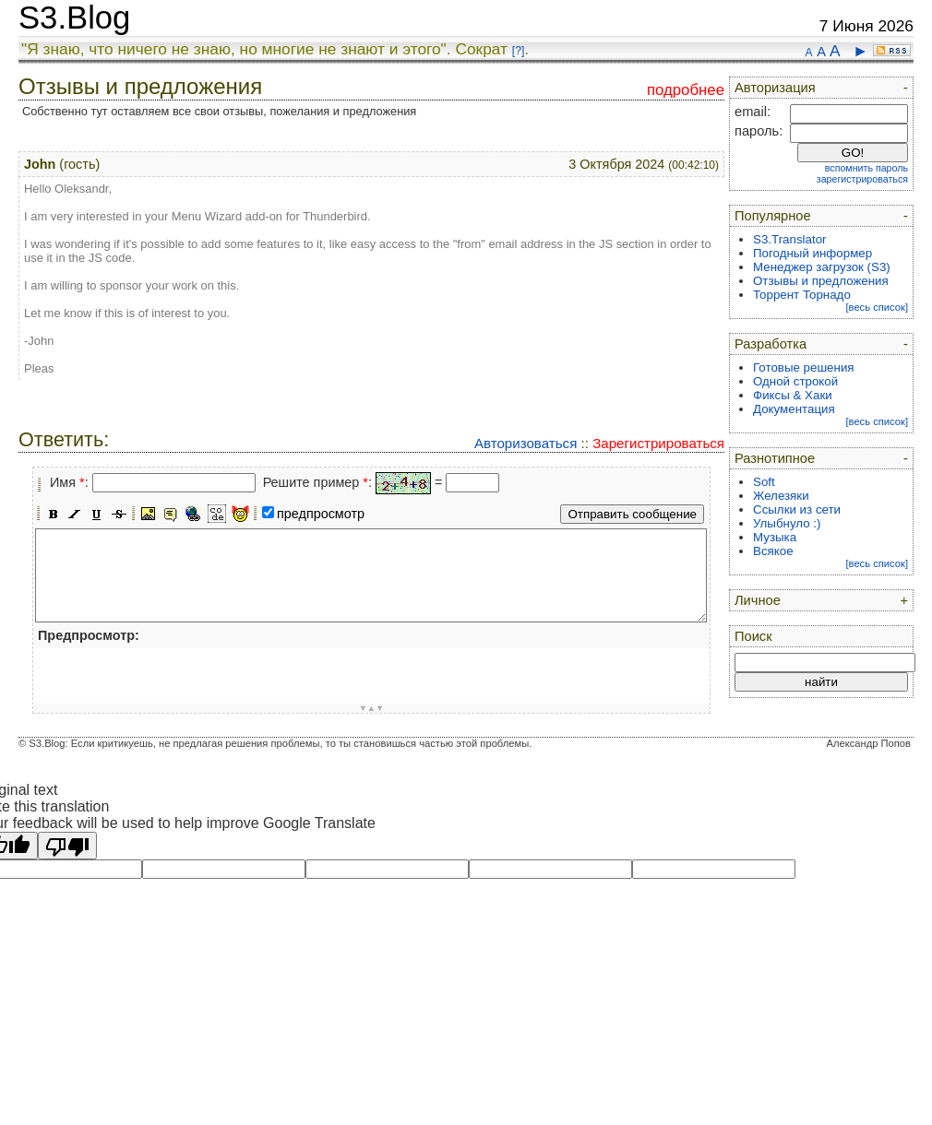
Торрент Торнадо (802, 295)
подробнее (685, 90)
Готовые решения (803, 367)
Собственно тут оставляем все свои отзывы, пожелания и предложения (219, 111)
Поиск (753, 636)
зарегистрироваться (862, 178)
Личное (758, 600)
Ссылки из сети (797, 509)
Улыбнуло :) (786, 523)
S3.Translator (790, 239)
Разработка (771, 344)
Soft (764, 482)
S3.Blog (74, 17)
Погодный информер (812, 253)
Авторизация (775, 87)
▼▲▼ (372, 708)
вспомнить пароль (866, 167)
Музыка (774, 537)
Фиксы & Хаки (792, 395)
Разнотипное (775, 458)
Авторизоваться (525, 443)
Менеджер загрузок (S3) (821, 267)
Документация (794, 409)
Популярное (773, 215)
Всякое (773, 551)
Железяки (781, 496)
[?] (518, 50)
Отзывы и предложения (821, 281)
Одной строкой (795, 381)
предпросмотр (320, 513)
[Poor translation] (67, 845)
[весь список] (876, 307)
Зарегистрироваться (658, 443)
